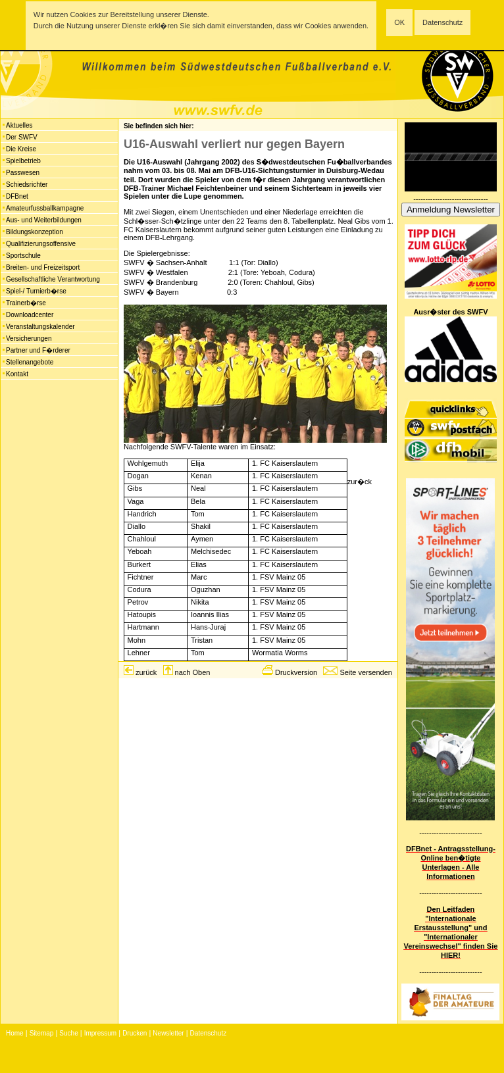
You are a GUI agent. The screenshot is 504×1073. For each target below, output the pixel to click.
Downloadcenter (29, 314)
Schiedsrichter (26, 184)
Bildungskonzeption (34, 232)
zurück (146, 672)
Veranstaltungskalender (40, 326)
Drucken (134, 1033)
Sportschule (23, 255)
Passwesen (22, 172)
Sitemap (42, 1033)
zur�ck (359, 482)
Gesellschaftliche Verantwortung (53, 279)
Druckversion (296, 672)
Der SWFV (22, 137)
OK (399, 22)
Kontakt (17, 374)
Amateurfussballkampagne (45, 208)
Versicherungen (29, 338)
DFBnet (17, 196)
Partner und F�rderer (38, 350)
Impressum (100, 1033)
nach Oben (193, 672)
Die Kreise (21, 149)
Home (15, 1033)
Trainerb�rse (26, 303)
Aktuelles (19, 125)
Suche (68, 1033)
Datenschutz (442, 22)
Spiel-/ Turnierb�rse (36, 291)
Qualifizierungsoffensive (41, 243)
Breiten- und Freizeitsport (43, 267)
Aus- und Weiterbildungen (44, 220)
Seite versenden (366, 672)
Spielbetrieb (23, 160)
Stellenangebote (29, 362)
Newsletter (168, 1033)
